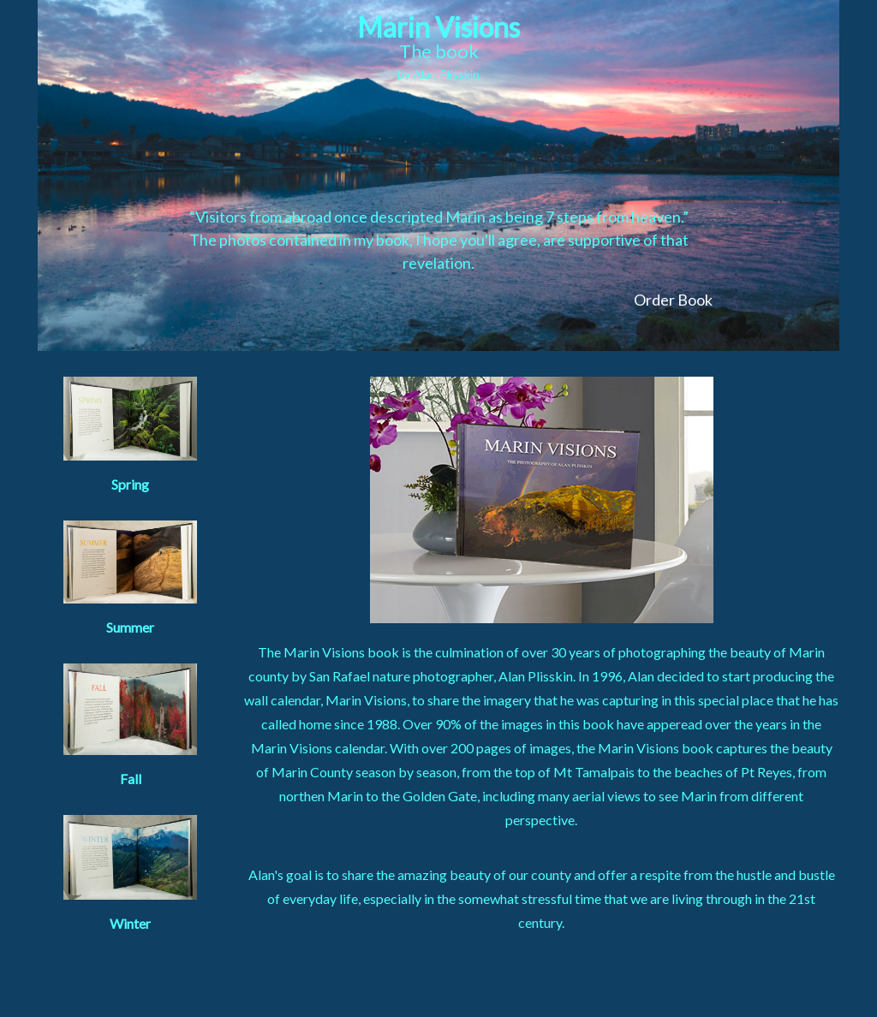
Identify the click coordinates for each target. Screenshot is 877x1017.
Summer (130, 577)
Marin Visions (438, 45)
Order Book (673, 299)
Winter (130, 873)
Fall (130, 725)
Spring (130, 434)
